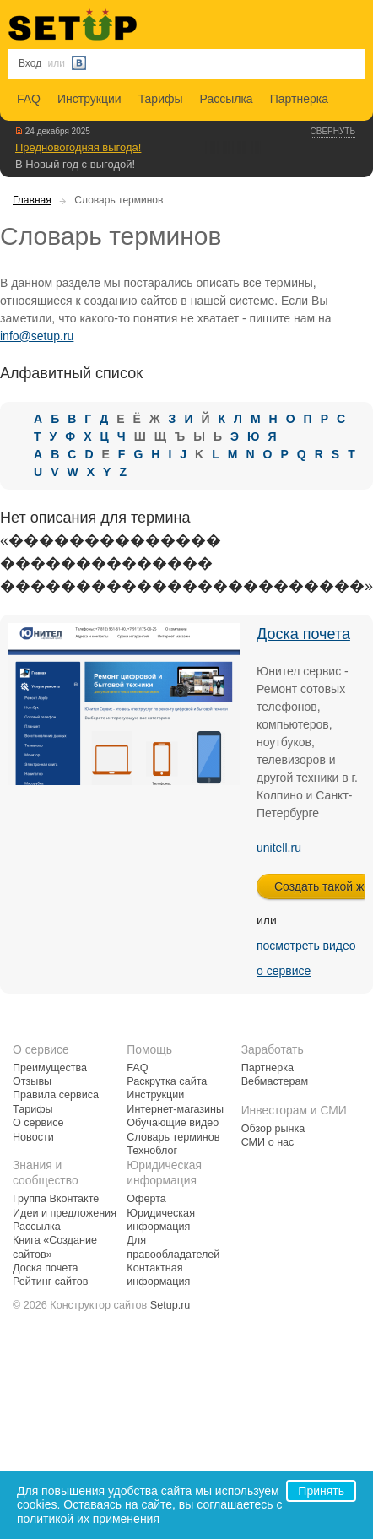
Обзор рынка (273, 1129)
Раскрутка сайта (167, 1081)
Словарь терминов (173, 1137)
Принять (321, 1491)
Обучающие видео (173, 1123)
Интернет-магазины (175, 1109)
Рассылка (226, 99)
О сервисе (38, 1123)
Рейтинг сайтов (50, 1281)
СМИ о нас (268, 1142)
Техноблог (152, 1151)
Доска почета (303, 634)
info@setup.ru (36, 336)
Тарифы (160, 99)
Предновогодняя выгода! (78, 147)
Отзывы (32, 1081)
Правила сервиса (56, 1095)
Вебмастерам (274, 1081)
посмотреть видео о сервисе (306, 958)
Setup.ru (170, 1305)
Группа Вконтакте (56, 1199)
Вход (30, 63)
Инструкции (89, 99)
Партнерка (299, 99)
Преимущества (50, 1068)
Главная (32, 200)
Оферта (146, 1199)
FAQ (29, 99)
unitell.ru (279, 847)
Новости (33, 1137)
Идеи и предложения (64, 1213)
